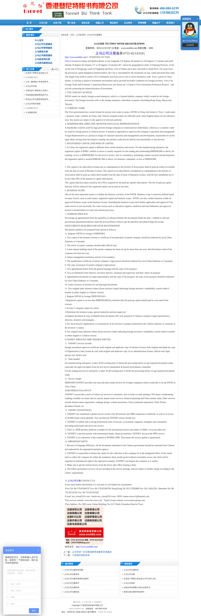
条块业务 (85, 23)
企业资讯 (128, 23)
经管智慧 (142, 23)
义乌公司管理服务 (43, 48)
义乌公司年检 (31, 86)
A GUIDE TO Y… (32, 77)
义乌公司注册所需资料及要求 (76, 579)
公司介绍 (43, 23)
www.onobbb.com (76, 609)
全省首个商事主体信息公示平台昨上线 (140, 579)
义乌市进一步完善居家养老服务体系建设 (92, 552)
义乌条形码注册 (42, 59)
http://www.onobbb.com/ (76, 57)
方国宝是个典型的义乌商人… (37, 90)
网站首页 (77, 602)
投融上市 (100, 23)
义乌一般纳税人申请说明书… (37, 82)
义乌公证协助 (129, 583)
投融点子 (156, 23)
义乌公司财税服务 (43, 55)
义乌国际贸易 (31, 112)
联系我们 (170, 23)
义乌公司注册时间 (71, 587)
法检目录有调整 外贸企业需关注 (137, 587)
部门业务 (71, 23)
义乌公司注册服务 (43, 44)
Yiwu (67, 61)
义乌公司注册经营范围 (73, 570)
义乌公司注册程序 (131, 570)
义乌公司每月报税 (33, 104)
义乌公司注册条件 (71, 583)
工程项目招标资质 (81, 555)
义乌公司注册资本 (71, 574)
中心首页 (39, 40)
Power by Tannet (105, 612)
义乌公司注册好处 (71, 592)
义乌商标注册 (41, 52)
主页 (72, 35)
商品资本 (114, 23)
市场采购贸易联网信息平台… (37, 95)
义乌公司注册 (105, 53)
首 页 (29, 23)
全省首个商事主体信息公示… (37, 73)
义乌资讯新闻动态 (43, 63)
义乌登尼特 (80, 35)
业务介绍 (57, 23)
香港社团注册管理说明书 (134, 592)
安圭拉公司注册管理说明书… (37, 99)
